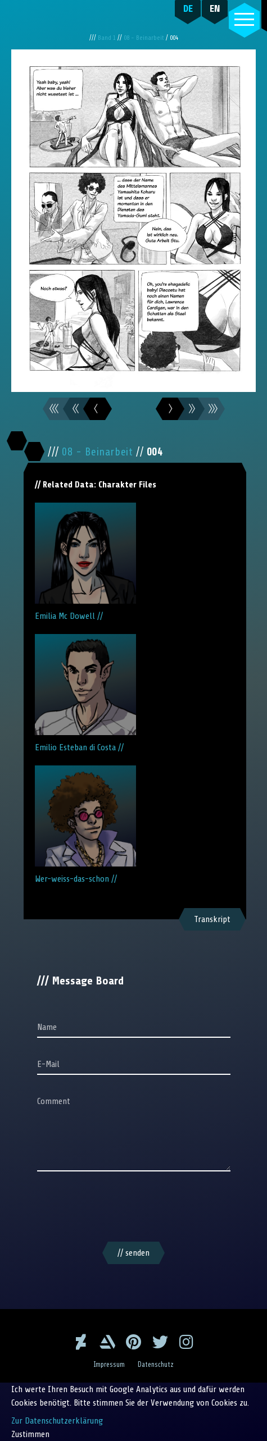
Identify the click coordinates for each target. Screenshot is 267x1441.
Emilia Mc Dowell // (85, 562)
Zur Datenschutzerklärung (57, 1421)
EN (215, 8)
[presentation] (133, 1208)
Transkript (212, 919)
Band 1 (107, 38)
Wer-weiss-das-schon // (85, 824)
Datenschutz (156, 1365)
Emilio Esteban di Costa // (85, 693)
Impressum (109, 1365)
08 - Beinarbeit (145, 38)
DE (188, 8)
